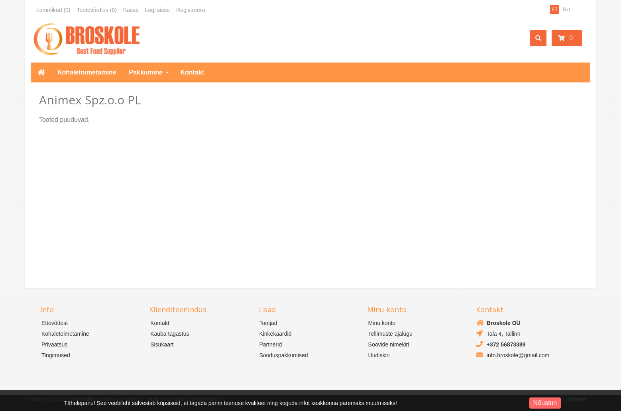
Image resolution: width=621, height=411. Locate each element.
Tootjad (268, 323)
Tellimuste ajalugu (390, 334)
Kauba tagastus (169, 334)
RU (566, 9)
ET (555, 9)
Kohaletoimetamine (86, 72)
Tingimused (55, 355)
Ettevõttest (54, 323)
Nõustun (545, 402)
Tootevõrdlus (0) (97, 10)
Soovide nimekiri (388, 344)
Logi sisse (157, 10)
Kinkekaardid (275, 334)
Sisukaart (161, 344)
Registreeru (190, 10)
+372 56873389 (506, 344)
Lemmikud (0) (53, 10)
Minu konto (381, 323)
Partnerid (270, 344)
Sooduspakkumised (283, 355)
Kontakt (192, 72)
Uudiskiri (379, 355)
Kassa (131, 10)
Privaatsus (54, 344)
